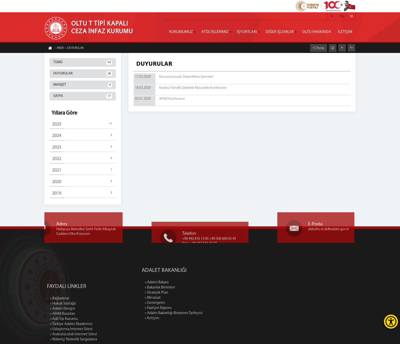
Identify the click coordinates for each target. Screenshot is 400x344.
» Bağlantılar (59, 318)
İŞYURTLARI (247, 32)
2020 (84, 181)
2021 (84, 170)
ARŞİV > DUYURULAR (68, 48)
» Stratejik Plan (177, 293)
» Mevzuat (173, 298)
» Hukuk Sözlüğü (63, 324)
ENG (341, 16)
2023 (84, 147)
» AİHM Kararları (62, 334)
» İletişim (173, 318)
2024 (84, 135)
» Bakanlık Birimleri (181, 288)
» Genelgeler (176, 303)
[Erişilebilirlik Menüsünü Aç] (391, 322)
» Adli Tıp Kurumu (64, 339)
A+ (351, 47)
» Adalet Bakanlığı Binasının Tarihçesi (194, 313)
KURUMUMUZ (181, 32)
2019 (84, 193)
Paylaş (320, 47)
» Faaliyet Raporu (179, 308)
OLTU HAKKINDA (316, 32)
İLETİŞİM (345, 32)
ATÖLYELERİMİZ (215, 32)
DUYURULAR (82, 73)
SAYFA (82, 96)
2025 (84, 124)
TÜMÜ (82, 62)
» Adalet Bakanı (178, 282)
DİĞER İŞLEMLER (280, 32)
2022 (84, 158)
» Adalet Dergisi (62, 329)
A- (342, 47)
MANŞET (82, 85)
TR (351, 16)
